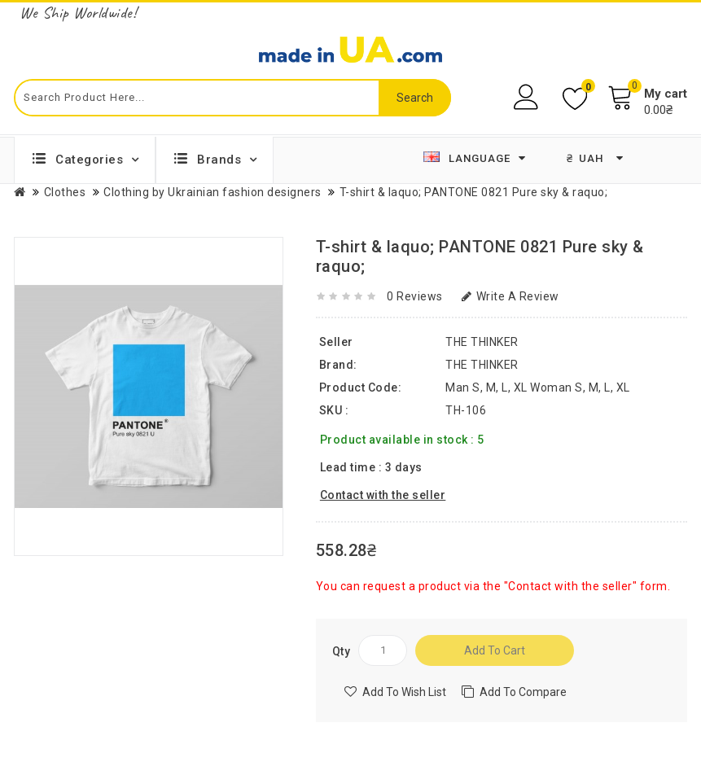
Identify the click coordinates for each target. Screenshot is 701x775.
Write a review (510, 296)
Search (415, 97)
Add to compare (523, 691)
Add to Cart (494, 650)
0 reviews (415, 296)
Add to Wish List (404, 691)
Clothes (65, 192)
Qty (341, 651)
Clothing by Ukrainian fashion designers (212, 192)
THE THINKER (482, 364)
